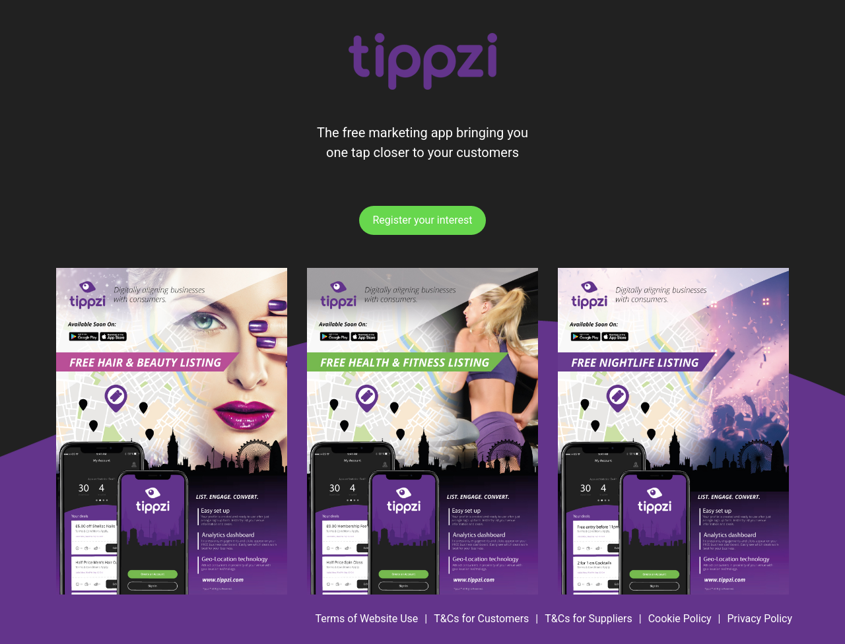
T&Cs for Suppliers (588, 618)
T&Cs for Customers (481, 618)
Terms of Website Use (366, 618)
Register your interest (422, 220)
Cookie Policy (680, 618)
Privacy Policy (760, 618)
